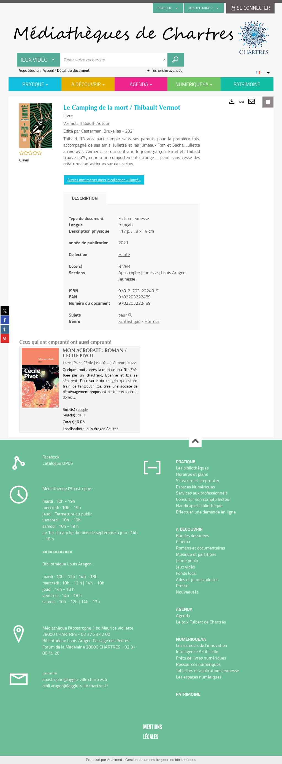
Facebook (50, 457)
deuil (81, 414)
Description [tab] (85, 198)
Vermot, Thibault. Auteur (86, 123)
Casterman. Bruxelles (101, 131)
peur (122, 315)
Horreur (152, 321)
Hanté (124, 254)
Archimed (114, 760)
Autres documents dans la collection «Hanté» (104, 179)
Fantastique (129, 321)
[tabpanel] (131, 270)
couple (83, 409)
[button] (35, 125)
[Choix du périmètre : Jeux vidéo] (38, 60)
